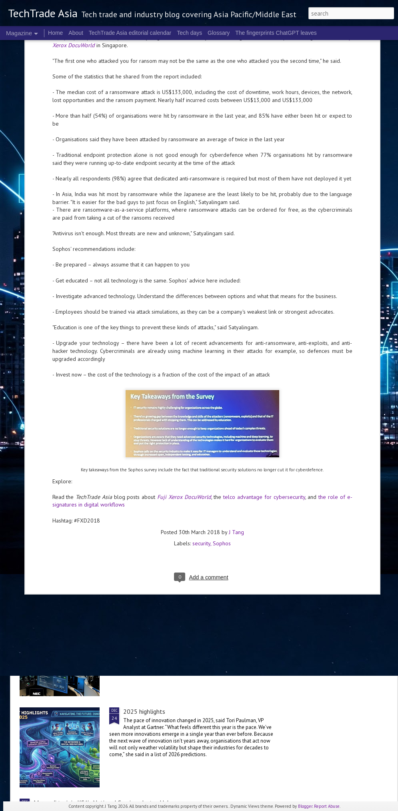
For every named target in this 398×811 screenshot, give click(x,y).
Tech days (189, 33)
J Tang (236, 399)
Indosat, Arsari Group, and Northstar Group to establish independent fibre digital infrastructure (197, 533)
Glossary (219, 33)
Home (55, 33)
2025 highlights (144, 711)
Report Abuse (327, 806)
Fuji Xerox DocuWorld (184, 364)
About (75, 33)
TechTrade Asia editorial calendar (130, 33)
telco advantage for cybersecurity (264, 364)
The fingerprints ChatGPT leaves (276, 33)
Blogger (305, 806)
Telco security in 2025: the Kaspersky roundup (95, 433)
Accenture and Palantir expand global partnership (100, 481)
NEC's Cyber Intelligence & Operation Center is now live (197, 620)
